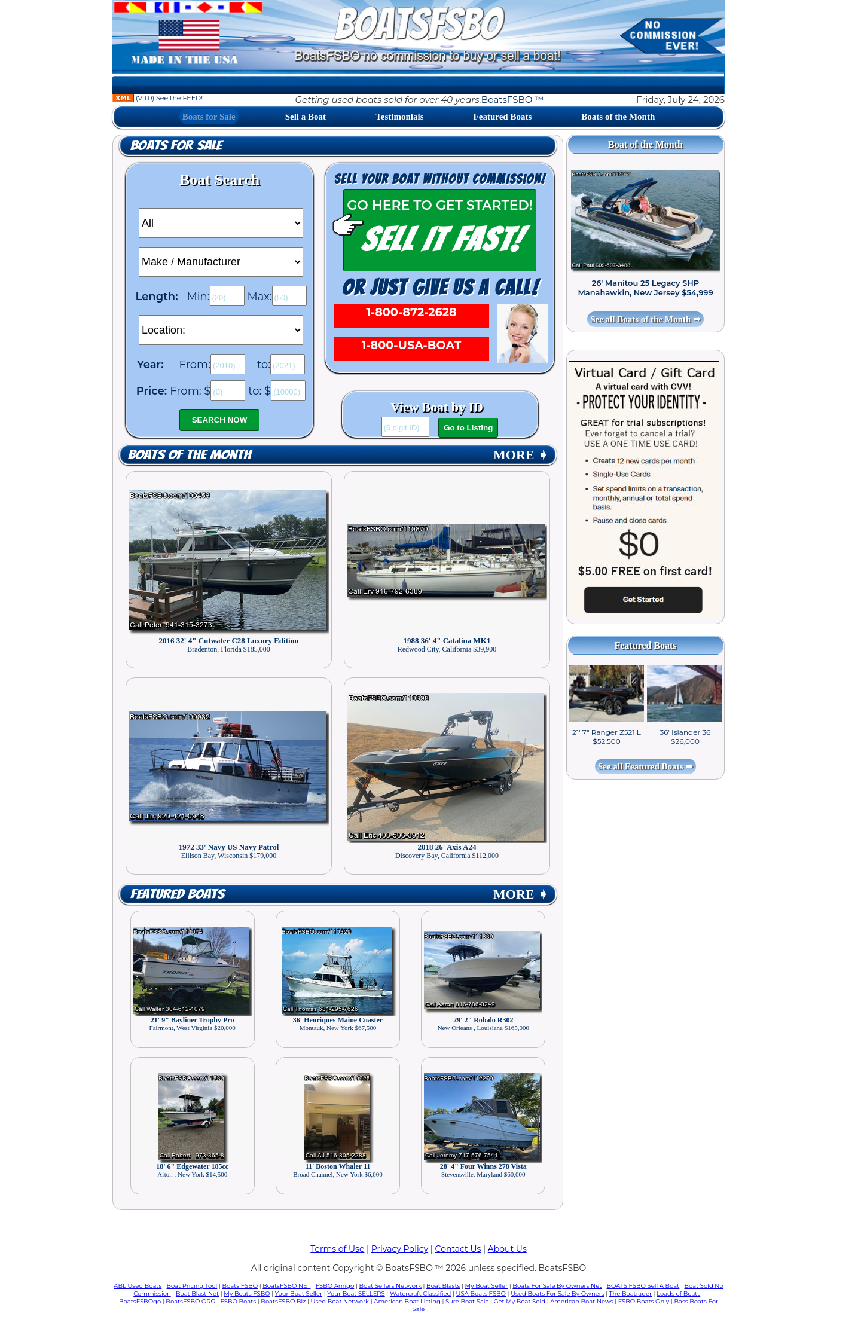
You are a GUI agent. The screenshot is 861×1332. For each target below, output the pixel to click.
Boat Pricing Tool (191, 1286)
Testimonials (399, 116)
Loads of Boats (678, 1293)
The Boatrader (630, 1293)
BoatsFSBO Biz (283, 1301)
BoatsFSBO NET (286, 1286)
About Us (507, 1249)
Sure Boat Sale (467, 1301)
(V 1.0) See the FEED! (157, 98)
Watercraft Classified (420, 1293)
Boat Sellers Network (390, 1286)
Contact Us (458, 1249)
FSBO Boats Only (643, 1301)
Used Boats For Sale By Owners (557, 1293)
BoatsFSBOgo (140, 1301)
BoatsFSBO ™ (512, 99)
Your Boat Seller (298, 1293)
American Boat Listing (407, 1301)
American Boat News (581, 1301)
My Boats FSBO (247, 1293)
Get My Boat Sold (519, 1301)
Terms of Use (337, 1249)
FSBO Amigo (335, 1286)
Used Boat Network (340, 1301)
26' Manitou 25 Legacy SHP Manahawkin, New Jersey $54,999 (645, 287)
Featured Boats (503, 116)
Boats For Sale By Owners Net (557, 1286)
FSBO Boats (239, 1301)
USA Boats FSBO (481, 1293)
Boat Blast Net (197, 1293)
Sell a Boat (305, 116)
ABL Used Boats (137, 1286)
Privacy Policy (399, 1249)
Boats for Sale (209, 116)
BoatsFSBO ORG (190, 1301)
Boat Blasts (443, 1286)
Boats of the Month (618, 116)
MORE (520, 454)
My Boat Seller (486, 1286)
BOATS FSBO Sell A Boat (643, 1286)
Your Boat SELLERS (355, 1293)
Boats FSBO (240, 1286)
